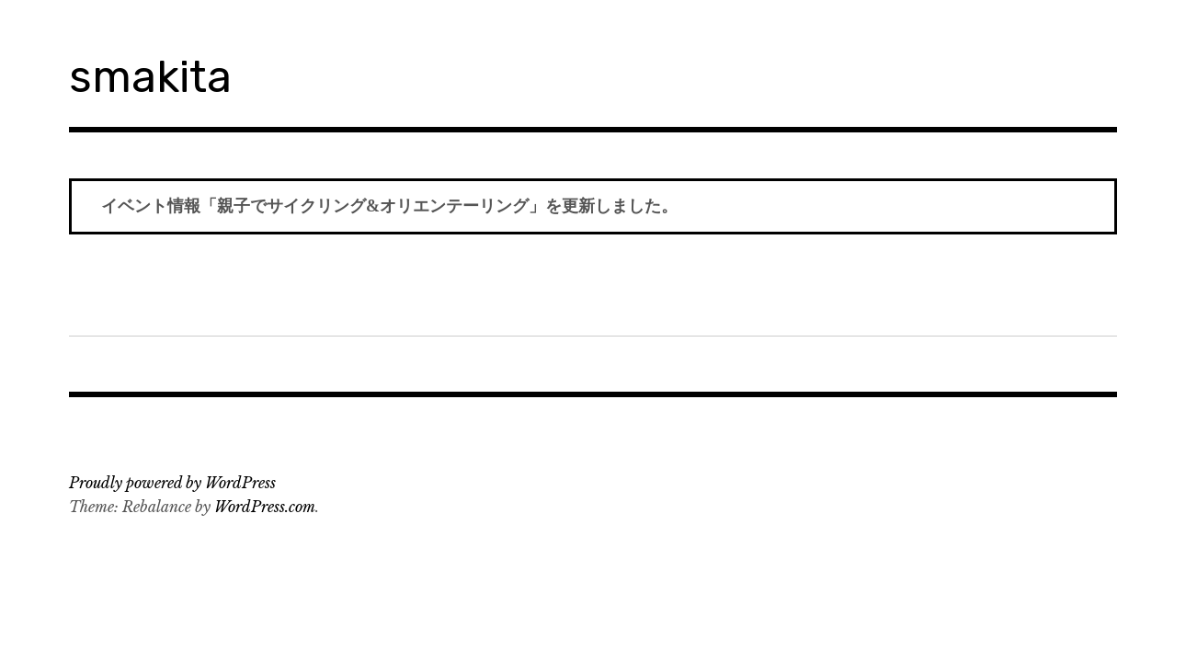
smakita (150, 77)
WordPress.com (264, 506)
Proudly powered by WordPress (172, 483)
